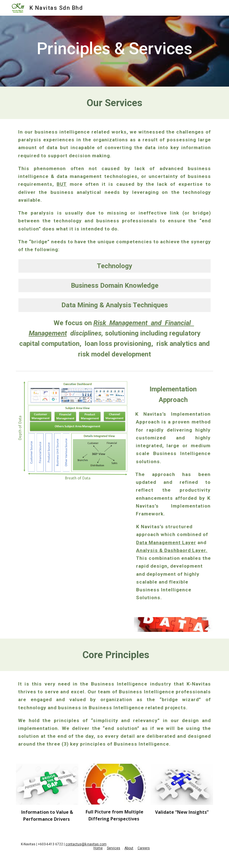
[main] (114, 51)
